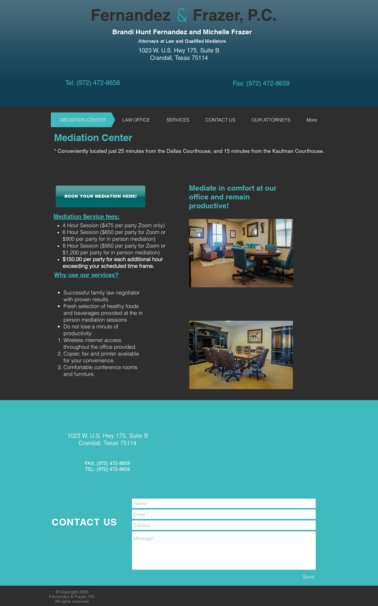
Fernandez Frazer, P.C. (164, 14)
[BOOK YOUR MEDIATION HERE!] (100, 196)
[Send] (309, 577)
